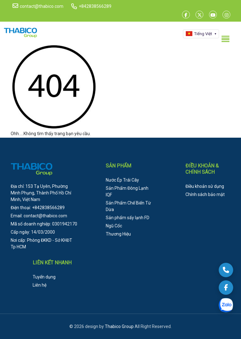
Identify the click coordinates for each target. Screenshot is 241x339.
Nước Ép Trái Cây (122, 180)
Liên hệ (39, 285)
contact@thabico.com (38, 6)
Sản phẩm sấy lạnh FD (127, 217)
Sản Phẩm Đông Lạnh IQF (127, 191)
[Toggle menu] (225, 38)
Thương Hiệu (118, 233)
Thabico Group (119, 326)
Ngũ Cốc (114, 225)
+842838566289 (95, 6)
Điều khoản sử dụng (204, 186)
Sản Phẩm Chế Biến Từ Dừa (128, 206)
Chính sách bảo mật (205, 194)
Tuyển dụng (44, 276)
